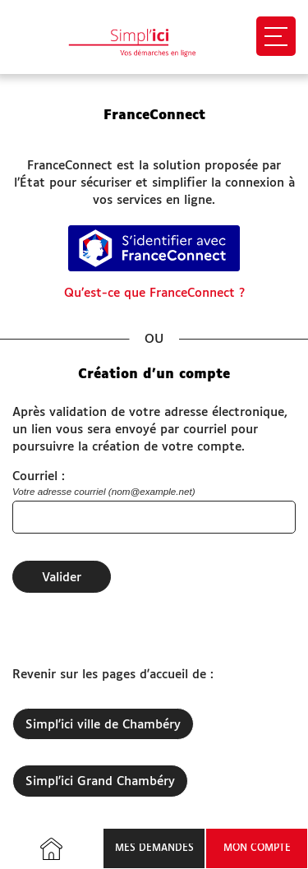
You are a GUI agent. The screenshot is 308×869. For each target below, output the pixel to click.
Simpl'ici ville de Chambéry (103, 725)
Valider (61, 577)
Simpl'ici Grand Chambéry (100, 781)
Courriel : (38, 476)
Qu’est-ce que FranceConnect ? (154, 293)
